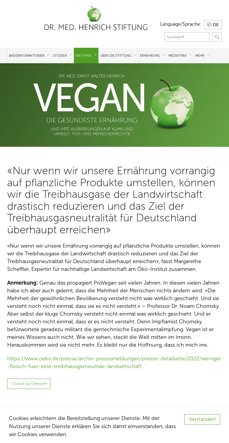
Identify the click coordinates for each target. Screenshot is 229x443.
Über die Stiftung (115, 55)
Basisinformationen (26, 55)
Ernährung (150, 55)
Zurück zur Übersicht (30, 384)
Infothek (83, 55)
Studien (60, 55)
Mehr (199, 55)
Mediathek (177, 55)
